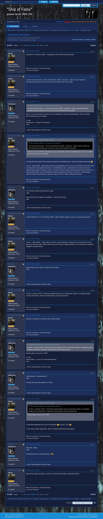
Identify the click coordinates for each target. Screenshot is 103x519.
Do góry (9, 494)
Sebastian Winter (15, 51)
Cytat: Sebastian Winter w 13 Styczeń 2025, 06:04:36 (44, 105)
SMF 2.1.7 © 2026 (9, 514)
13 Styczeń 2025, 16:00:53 (33, 213)
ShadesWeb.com (19, 516)
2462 (28, 45)
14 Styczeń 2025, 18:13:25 (33, 372)
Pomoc (80, 514)
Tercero (11, 101)
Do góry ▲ (95, 514)
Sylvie (76, 30)
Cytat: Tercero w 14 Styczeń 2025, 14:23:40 (41, 403)
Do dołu (9, 45)
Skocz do (69, 503)
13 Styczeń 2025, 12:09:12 (33, 135)
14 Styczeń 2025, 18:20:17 (33, 398)
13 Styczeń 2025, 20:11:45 (33, 264)
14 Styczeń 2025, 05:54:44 (33, 290)
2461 (25, 45)
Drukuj (93, 45)
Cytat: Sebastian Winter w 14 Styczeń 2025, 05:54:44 (44, 344)
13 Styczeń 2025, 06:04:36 (33, 76)
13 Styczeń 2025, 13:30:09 (33, 187)
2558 (46, 45)
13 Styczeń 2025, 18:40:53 (33, 238)
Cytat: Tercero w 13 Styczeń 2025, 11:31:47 (41, 140)
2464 (37, 45)
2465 (41, 45)
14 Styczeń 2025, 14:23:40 (33, 340)
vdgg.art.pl (67, 21)
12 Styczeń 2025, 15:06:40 (33, 51)
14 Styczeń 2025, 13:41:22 (33, 315)
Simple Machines (19, 514)
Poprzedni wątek (77, 39)
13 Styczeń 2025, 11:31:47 (33, 101)
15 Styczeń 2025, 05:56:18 (33, 470)
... (23, 45)
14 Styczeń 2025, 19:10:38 (33, 444)
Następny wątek (90, 39)
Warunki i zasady (87, 514)
